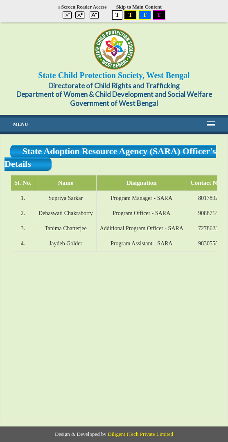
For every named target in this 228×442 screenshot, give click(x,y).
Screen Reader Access (82, 7)
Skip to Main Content (139, 7)
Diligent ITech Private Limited (140, 434)
